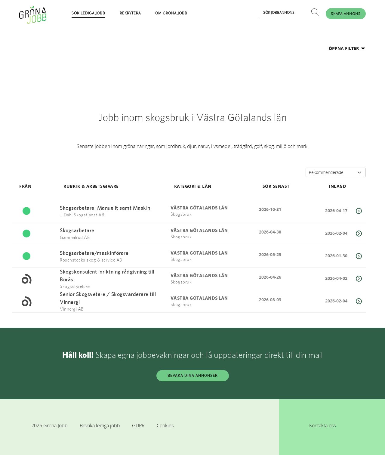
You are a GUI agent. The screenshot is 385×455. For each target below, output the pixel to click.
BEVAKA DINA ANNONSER (193, 375)
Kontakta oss (322, 425)
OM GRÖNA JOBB (171, 13)
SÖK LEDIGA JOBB (88, 13)
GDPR (138, 425)
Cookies (165, 425)
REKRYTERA (130, 13)
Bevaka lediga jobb (100, 425)
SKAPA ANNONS (346, 13)
